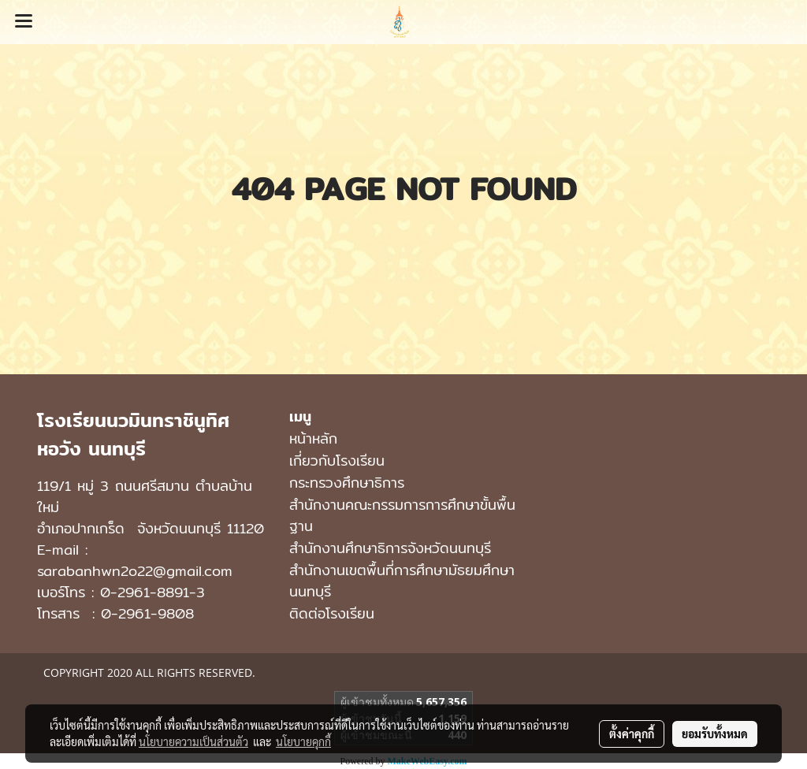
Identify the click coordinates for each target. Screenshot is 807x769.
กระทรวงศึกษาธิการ (346, 482)
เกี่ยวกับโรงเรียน (337, 460)
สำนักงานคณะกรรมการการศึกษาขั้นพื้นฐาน (402, 515)
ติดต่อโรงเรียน (331, 613)
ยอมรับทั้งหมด (715, 733)
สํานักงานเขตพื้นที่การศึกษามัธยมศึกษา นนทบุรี (402, 581)
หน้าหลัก (313, 438)
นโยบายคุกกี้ (303, 741)
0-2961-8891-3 (152, 592)
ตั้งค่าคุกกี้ (631, 733)
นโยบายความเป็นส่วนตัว (193, 741)
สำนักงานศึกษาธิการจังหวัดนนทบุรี (390, 548)
